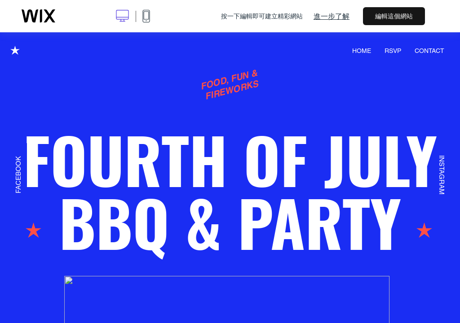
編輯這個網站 (394, 16)
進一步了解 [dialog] (331, 16)
